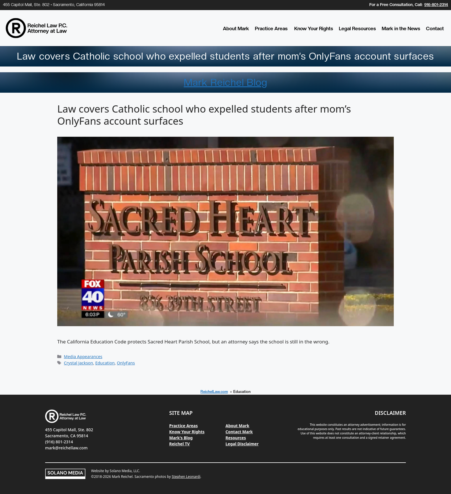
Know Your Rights (313, 28)
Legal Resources (357, 28)
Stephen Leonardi (186, 476)
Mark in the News (401, 28)
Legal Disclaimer (242, 444)
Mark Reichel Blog (225, 82)
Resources (236, 437)
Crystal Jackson (78, 363)
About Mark (236, 28)
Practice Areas (271, 28)
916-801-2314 (436, 4)
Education (104, 363)
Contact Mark (239, 431)
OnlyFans (126, 363)
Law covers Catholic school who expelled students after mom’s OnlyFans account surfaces (204, 115)
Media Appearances (83, 356)
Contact (435, 28)
